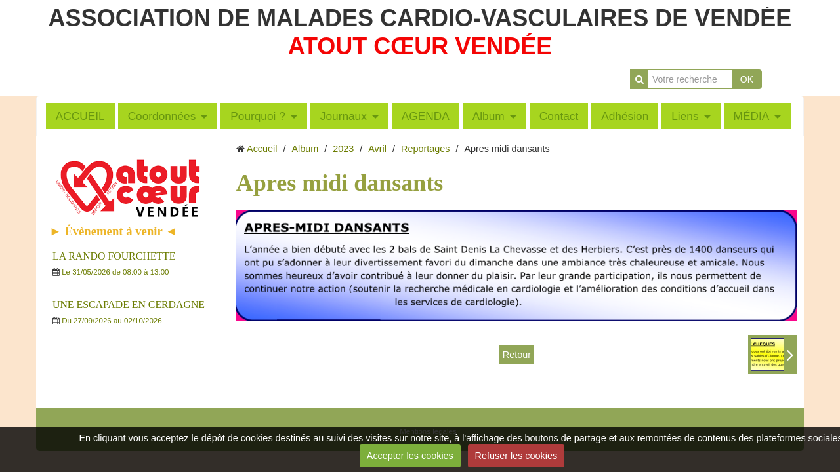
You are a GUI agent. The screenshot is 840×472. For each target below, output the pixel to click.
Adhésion (624, 116)
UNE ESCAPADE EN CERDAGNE (128, 304)
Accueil (262, 149)
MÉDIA (752, 116)
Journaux (343, 116)
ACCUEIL (80, 116)
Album (488, 116)
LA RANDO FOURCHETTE (113, 256)
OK (746, 79)
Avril (377, 149)
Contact (559, 116)
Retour (517, 354)
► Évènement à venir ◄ (113, 231)
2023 (343, 149)
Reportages (425, 149)
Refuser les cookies (516, 455)
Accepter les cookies (410, 455)
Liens (684, 116)
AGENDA (426, 116)
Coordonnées (162, 116)
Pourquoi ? (257, 116)
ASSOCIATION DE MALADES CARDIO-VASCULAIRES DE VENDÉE (420, 18)
